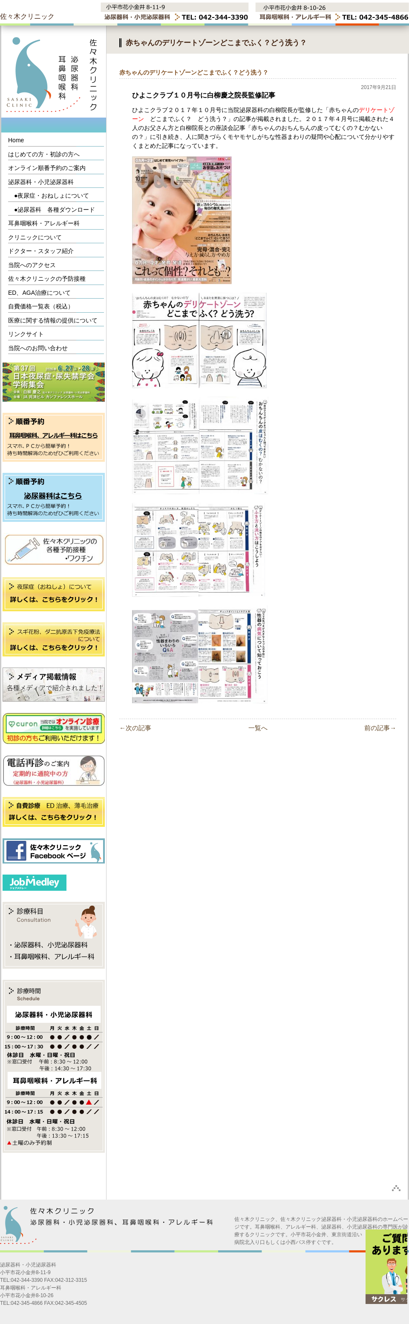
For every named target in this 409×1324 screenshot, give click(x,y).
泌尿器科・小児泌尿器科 (41, 181)
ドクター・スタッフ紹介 (41, 251)
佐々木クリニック (27, 16)
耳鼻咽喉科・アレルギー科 (44, 223)
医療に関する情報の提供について (53, 320)
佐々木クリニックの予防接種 (47, 278)
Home (16, 140)
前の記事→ (380, 727)
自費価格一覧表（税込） (41, 306)
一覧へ (258, 727)
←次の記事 (135, 727)
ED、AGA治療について (39, 292)
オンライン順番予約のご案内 (47, 167)
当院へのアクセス (32, 265)
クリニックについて (35, 237)
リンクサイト (26, 334)
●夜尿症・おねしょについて (48, 195)
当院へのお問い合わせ (38, 348)
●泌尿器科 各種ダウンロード (51, 209)
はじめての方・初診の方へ (44, 154)
